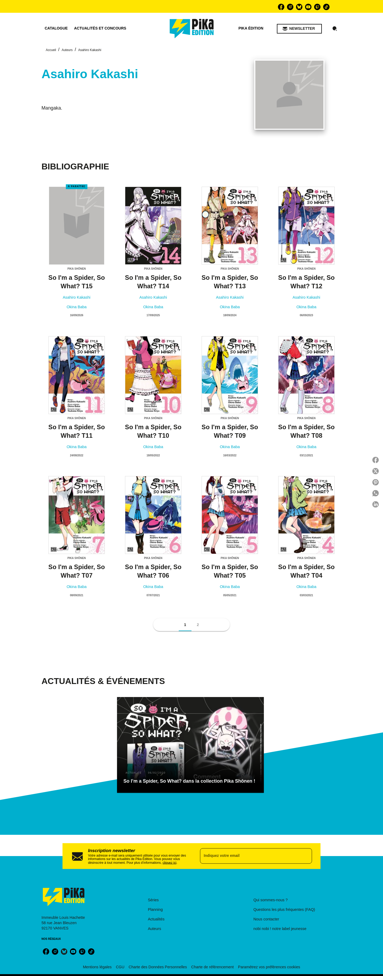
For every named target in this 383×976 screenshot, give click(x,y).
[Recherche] (335, 28)
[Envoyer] (305, 856)
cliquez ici (169, 862)
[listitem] (281, 6)
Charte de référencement (212, 967)
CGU (120, 967)
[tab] (56, 28)
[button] (299, 29)
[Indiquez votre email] (249, 856)
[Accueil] (191, 28)
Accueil (51, 50)
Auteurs (67, 50)
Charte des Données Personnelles (158, 967)
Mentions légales (97, 967)
